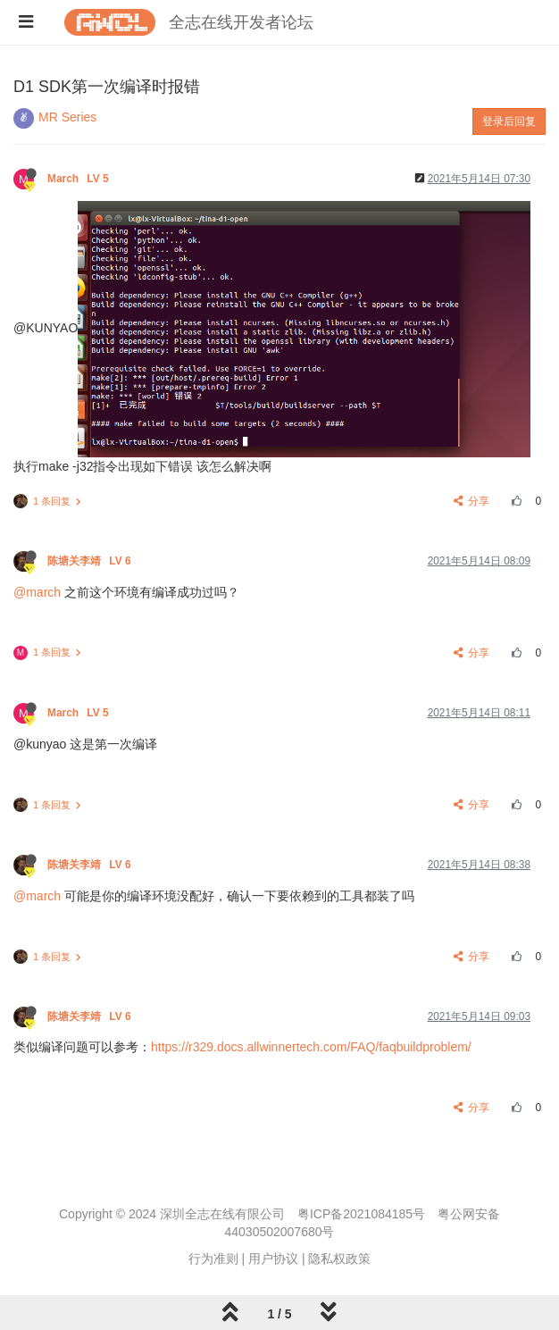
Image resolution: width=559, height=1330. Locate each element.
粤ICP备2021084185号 (361, 1214)
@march (37, 592)
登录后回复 (509, 121)
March (79, 178)
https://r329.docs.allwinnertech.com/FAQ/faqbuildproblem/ (311, 1047)
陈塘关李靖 (90, 561)
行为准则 (213, 1258)
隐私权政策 (339, 1258)
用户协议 (273, 1258)
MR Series (67, 117)
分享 (472, 501)
